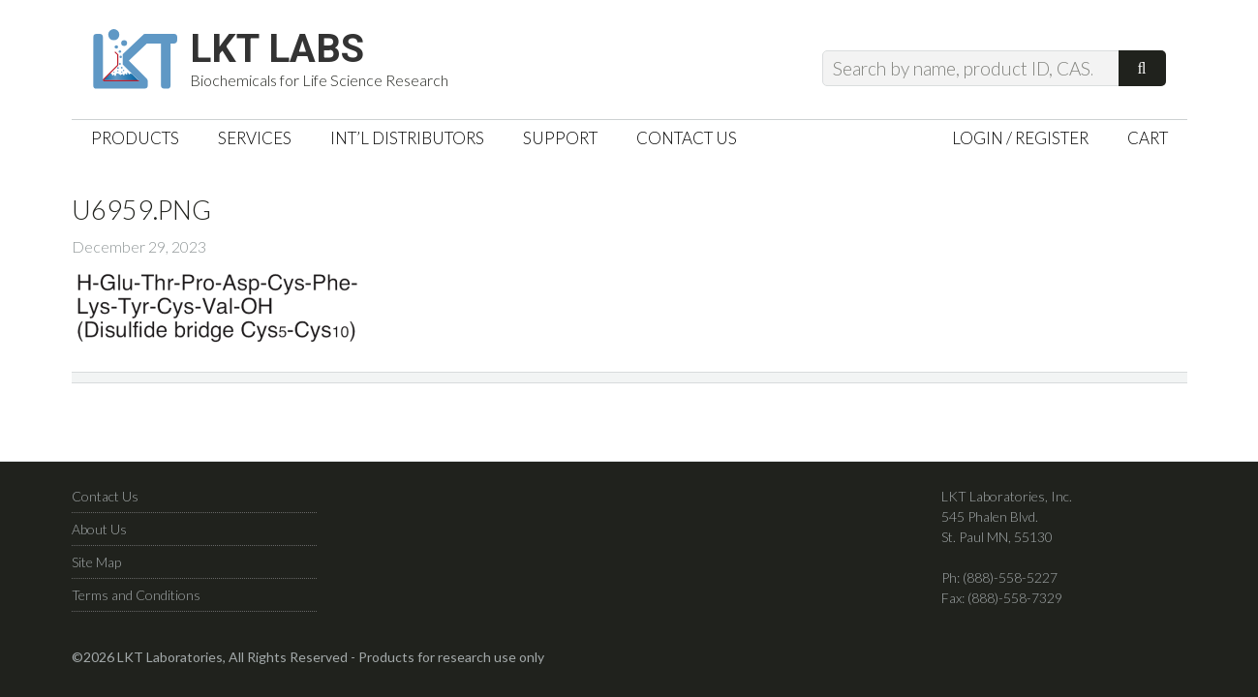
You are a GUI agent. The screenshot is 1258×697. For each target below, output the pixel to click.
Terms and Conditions (136, 595)
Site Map (96, 562)
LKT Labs (277, 49)
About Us (99, 529)
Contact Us (105, 496)
